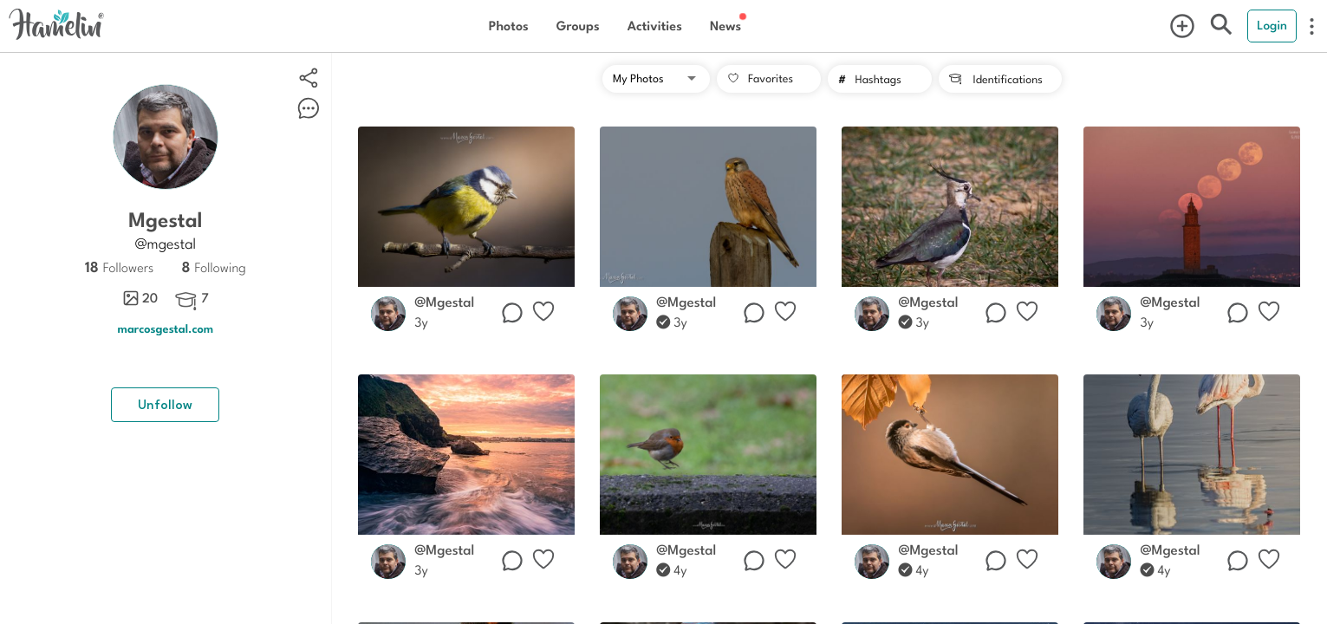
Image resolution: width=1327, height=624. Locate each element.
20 (140, 298)
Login (1272, 25)
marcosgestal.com (166, 328)
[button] (656, 79)
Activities (655, 25)
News (725, 25)
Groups (578, 25)
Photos (509, 25)
